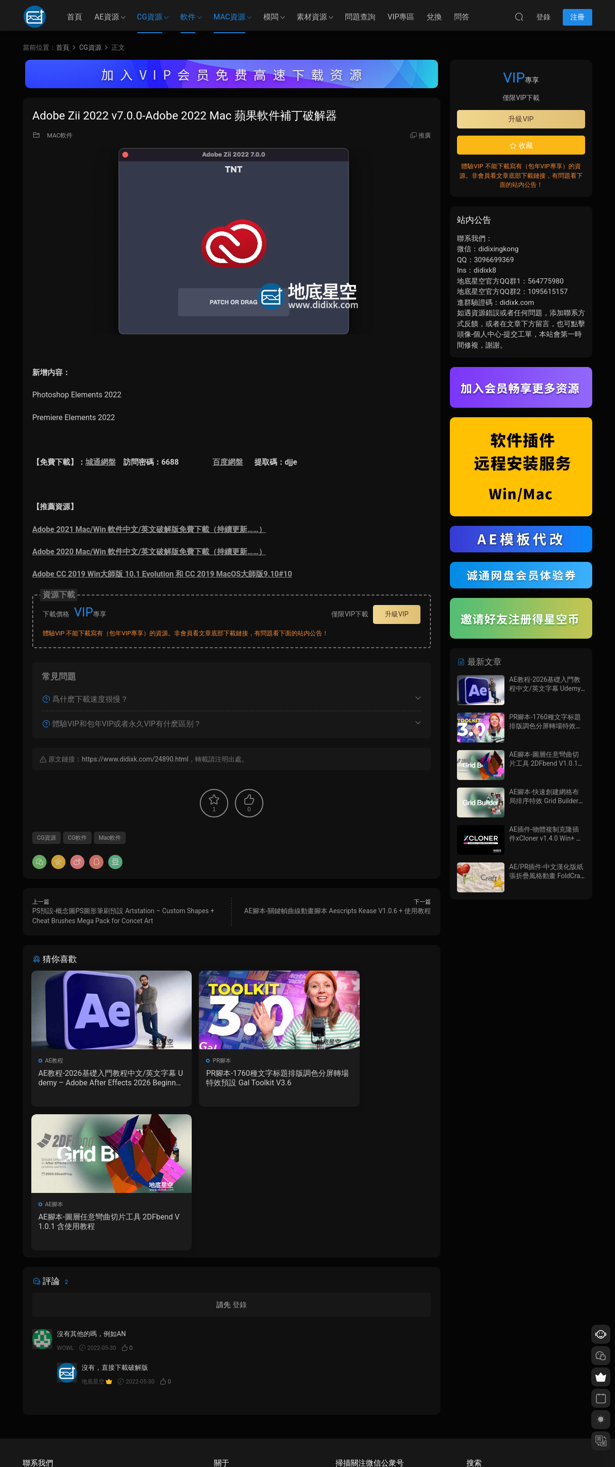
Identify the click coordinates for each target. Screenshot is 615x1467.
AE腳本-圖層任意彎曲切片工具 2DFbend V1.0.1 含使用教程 (365, 1078)
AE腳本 (327, 1060)
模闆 (271, 16)
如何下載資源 (231, 1376)
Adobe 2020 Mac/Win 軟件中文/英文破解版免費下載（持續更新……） (149, 551)
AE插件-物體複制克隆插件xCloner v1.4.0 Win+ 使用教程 (546, 838)
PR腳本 (191, 1060)
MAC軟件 (60, 135)
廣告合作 (225, 1417)
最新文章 (479, 662)
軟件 (188, 16)
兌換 (434, 16)
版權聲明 (225, 1403)
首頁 (74, 16)
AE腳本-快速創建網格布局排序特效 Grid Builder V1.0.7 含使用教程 (544, 801)
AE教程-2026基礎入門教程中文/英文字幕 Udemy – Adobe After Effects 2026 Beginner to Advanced (94, 1078)
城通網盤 (100, 462)
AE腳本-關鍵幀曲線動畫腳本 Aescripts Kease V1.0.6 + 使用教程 (337, 911)
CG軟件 (77, 837)
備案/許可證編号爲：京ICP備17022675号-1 (307, 1443)
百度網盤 (228, 462)
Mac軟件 (110, 837)
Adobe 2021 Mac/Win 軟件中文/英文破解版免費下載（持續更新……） (149, 529)
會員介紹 (225, 1389)
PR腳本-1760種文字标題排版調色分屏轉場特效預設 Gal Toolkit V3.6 (232, 1078)
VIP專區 (401, 16)
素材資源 (312, 16)
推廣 (425, 135)
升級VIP (397, 614)
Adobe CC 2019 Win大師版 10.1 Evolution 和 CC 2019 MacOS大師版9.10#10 (162, 573)
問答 (461, 16)
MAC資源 (229, 16)
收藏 (521, 145)
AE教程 (55, 1060)
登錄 (240, 1163)
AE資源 (106, 16)
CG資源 (149, 16)
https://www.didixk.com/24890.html (135, 759)
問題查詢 (360, 16)
